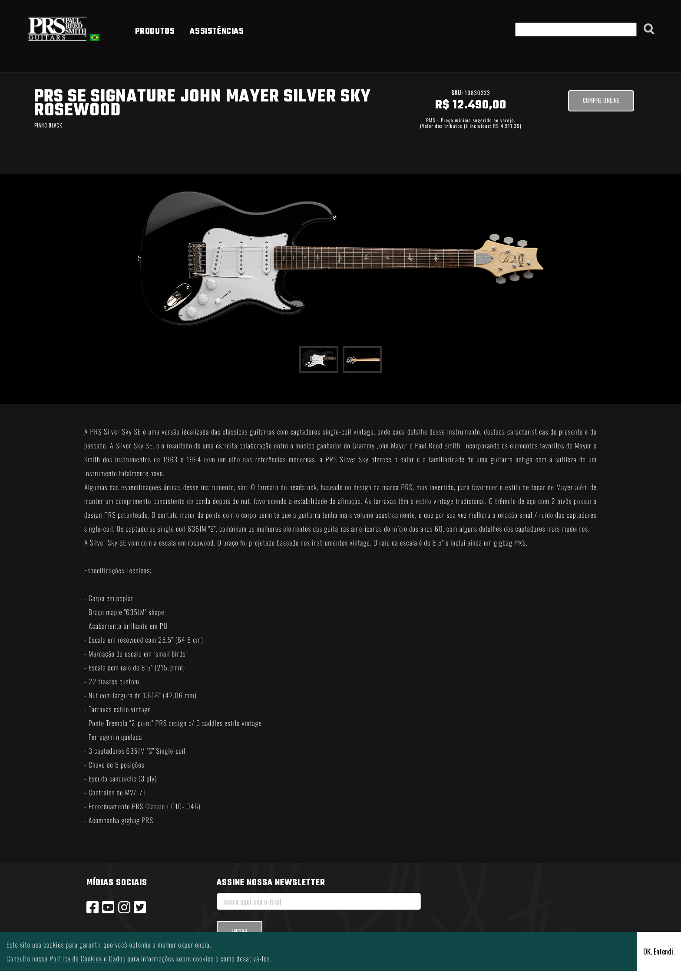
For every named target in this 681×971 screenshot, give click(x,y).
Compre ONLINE (601, 100)
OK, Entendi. (658, 951)
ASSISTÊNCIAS (217, 31)
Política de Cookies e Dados (88, 958)
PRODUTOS (155, 31)
